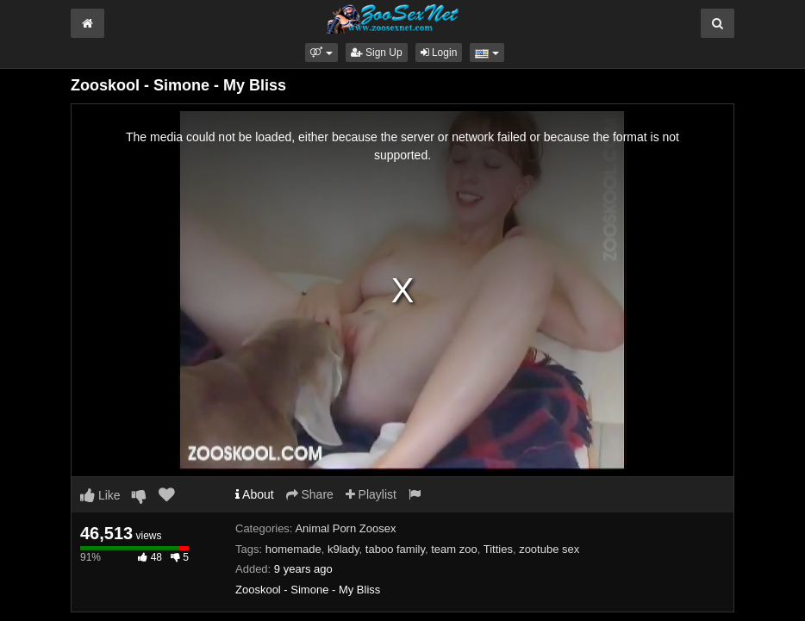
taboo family (395, 549)
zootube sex (549, 549)
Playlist (371, 494)
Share (310, 494)
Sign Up (376, 53)
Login (439, 53)
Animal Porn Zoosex (345, 528)
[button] (321, 52)
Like (100, 495)
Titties (498, 549)
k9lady (343, 549)
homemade (293, 549)
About (254, 494)
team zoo (454, 549)
